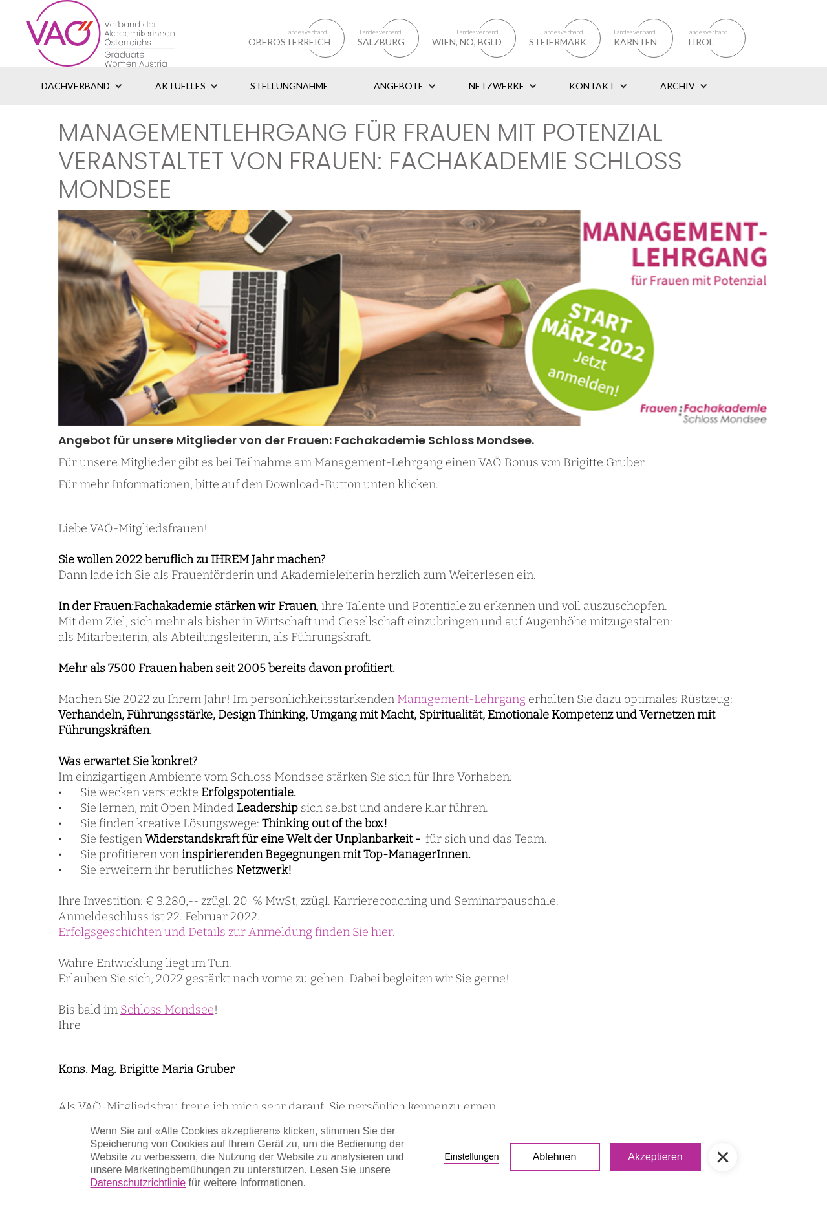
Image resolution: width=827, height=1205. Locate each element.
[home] (116, 33)
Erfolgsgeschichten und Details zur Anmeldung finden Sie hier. (226, 932)
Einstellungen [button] (471, 1156)
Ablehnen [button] (555, 1156)
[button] (82, 86)
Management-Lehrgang (461, 699)
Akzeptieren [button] (655, 1156)
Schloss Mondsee (167, 1010)
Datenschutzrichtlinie (138, 1182)
